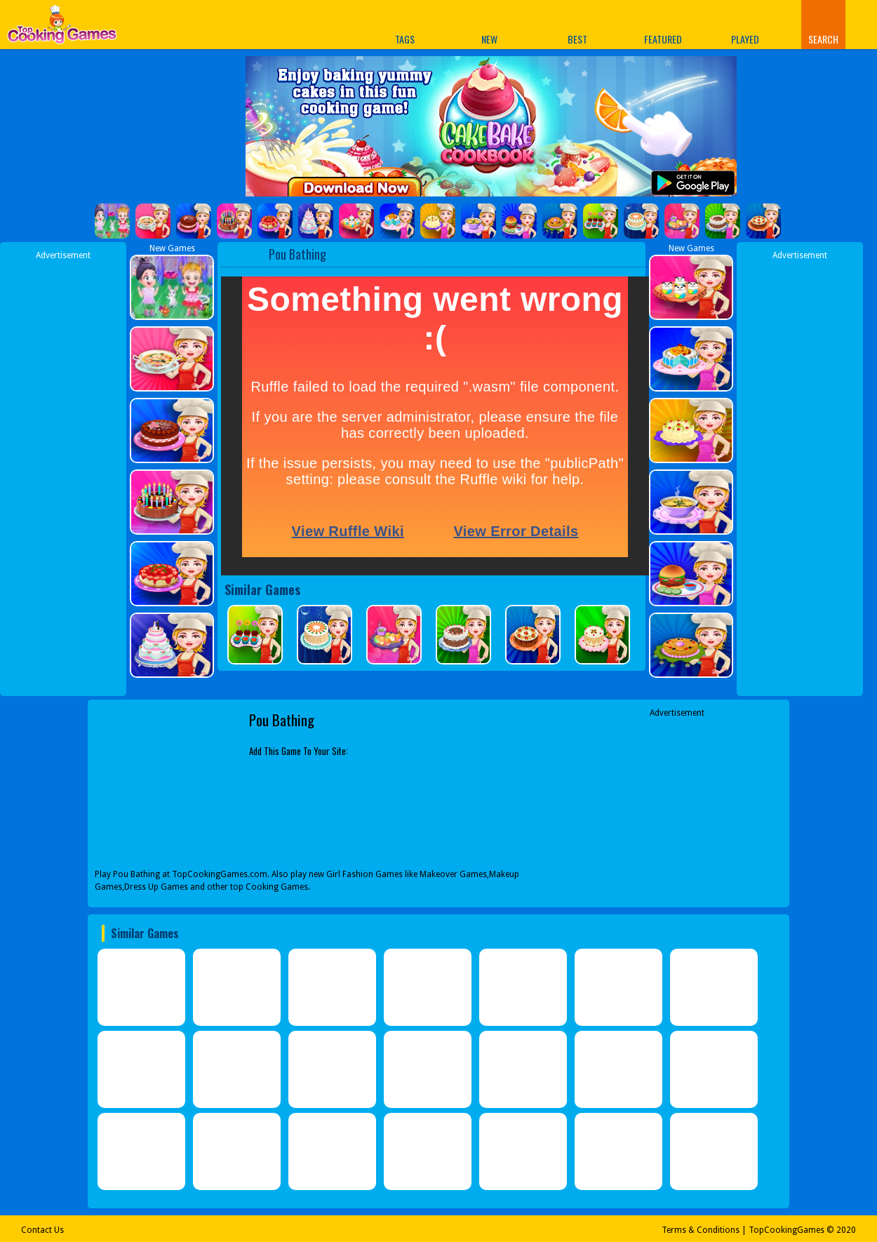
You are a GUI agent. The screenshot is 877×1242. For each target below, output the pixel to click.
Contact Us (42, 1230)
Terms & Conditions (700, 1230)
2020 (846, 1230)
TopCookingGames (786, 1230)
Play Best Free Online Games (62, 28)
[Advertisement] (63, 472)
